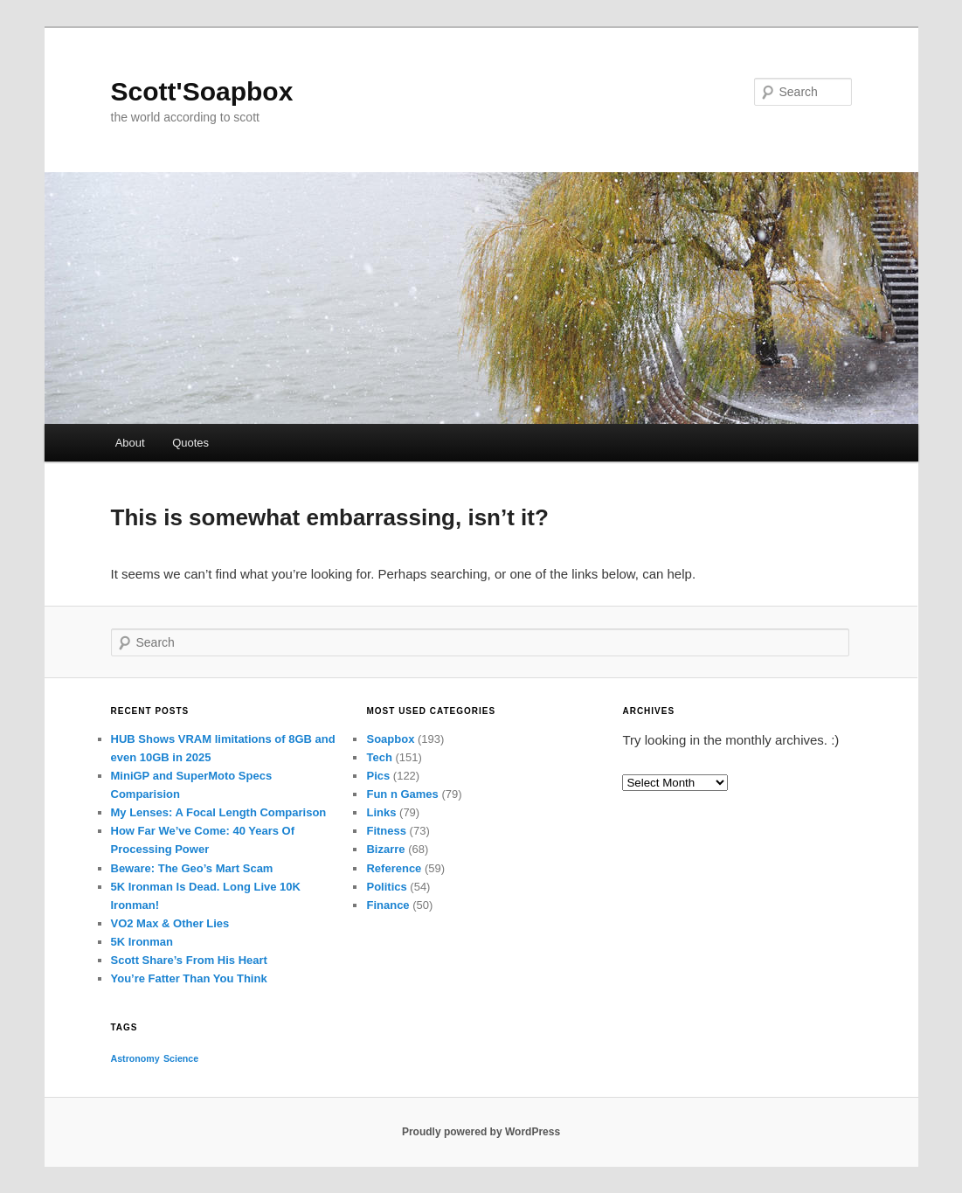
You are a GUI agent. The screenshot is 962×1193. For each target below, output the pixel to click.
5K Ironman (142, 941)
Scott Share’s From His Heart (189, 960)
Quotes (190, 442)
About (130, 442)
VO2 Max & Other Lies (170, 923)
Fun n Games (402, 794)
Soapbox (390, 739)
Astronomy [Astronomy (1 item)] (135, 1058)
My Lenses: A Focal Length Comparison (219, 812)
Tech (378, 757)
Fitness (386, 830)
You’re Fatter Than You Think (189, 978)
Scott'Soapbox (202, 91)
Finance (387, 905)
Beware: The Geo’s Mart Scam (192, 868)
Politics (386, 886)
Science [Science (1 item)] (180, 1058)
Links (381, 812)
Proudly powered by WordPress (481, 1132)
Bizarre (385, 849)
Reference (393, 868)
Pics (378, 775)
